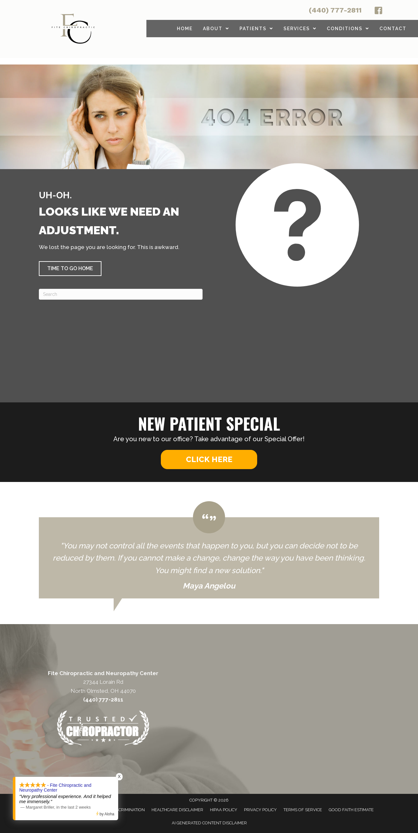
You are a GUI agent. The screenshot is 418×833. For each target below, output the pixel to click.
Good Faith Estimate (351, 809)
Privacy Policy (260, 809)
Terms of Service (302, 809)
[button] (70, 268)
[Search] (121, 294)
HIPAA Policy (223, 809)
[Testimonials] (209, 550)
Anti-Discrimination (123, 809)
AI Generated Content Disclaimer (209, 822)
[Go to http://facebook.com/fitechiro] (378, 11)
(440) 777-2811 (335, 10)
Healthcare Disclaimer (177, 809)
